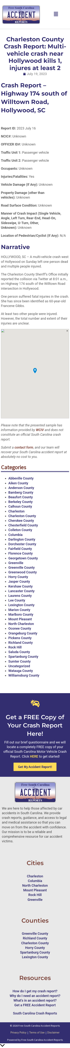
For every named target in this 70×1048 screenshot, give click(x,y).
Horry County (18, 577)
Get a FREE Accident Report (35, 1005)
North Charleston (21, 624)
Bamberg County (20, 492)
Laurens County (20, 596)
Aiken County (18, 483)
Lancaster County (21, 591)
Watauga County (20, 671)
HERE (34, 756)
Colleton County (20, 530)
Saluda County (19, 652)
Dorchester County (22, 544)
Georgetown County (23, 558)
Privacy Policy (18, 1032)
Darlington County (21, 539)
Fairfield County (20, 549)
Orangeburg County (22, 633)
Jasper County (19, 581)
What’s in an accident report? (35, 1000)
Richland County (20, 643)
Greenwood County (22, 572)
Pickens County (19, 638)
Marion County (19, 610)
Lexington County (21, 605)
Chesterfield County (23, 525)
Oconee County (19, 628)
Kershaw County (20, 586)
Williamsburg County (23, 675)
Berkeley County (20, 502)
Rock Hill (15, 647)
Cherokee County (21, 521)
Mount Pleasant (20, 619)
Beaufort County (20, 497)
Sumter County (19, 661)
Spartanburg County (23, 656)
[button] (56, 14)
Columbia (15, 535)
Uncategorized (19, 666)
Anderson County (21, 488)
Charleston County (22, 516)
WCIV (40, 430)
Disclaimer (53, 1032)
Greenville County (21, 567)
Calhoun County (20, 506)
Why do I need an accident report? (35, 996)
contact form (23, 447)
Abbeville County (21, 478)
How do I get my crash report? (35, 991)
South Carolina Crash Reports (35, 1013)
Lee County (16, 600)
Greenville (15, 563)
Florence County (20, 553)
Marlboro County (20, 614)
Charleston (16, 511)
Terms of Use (37, 1032)
